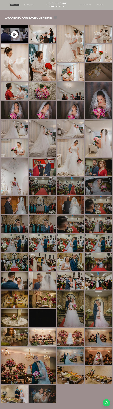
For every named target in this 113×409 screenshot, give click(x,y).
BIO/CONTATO (28, 5)
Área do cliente (85, 5)
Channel (100, 5)
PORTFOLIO (14, 5)
